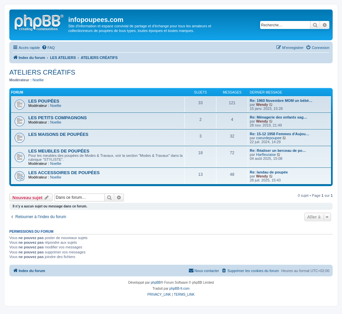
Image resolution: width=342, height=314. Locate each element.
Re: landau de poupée (269, 172)
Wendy (262, 105)
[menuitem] (48, 48)
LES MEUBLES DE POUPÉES (58, 151)
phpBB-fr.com (180, 288)
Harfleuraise (266, 155)
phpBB (156, 282)
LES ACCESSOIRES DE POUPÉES (64, 172)
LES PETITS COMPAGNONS (57, 117)
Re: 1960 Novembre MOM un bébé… (281, 101)
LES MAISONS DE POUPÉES (58, 134)
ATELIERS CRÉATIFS (42, 72)
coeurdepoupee (268, 138)
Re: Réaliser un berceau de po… (278, 151)
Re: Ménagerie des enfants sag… (278, 117)
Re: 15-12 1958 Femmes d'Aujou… (279, 134)
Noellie (38, 80)
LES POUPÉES (43, 101)
